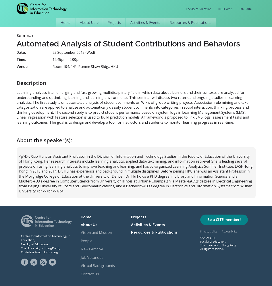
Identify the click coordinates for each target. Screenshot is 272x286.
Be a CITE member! (224, 219)
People (86, 240)
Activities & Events (145, 22)
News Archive (92, 249)
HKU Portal (245, 9)
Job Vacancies (92, 257)
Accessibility (229, 231)
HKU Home (225, 9)
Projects (114, 22)
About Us (87, 22)
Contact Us (90, 274)
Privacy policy (208, 231)
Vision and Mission (96, 232)
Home (66, 22)
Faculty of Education (198, 9)
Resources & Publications (190, 22)
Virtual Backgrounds (98, 265)
